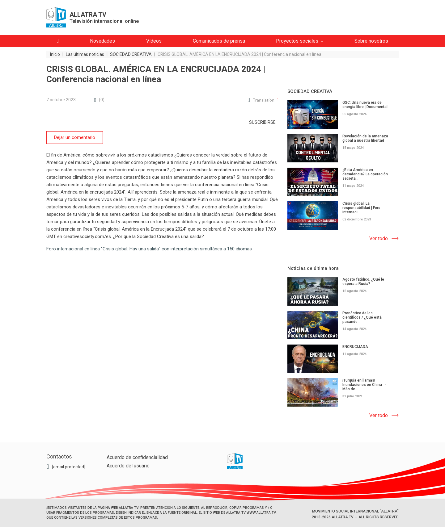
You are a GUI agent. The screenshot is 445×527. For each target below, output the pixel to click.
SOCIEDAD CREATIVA (309, 91)
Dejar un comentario (74, 137)
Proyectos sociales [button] (297, 41)
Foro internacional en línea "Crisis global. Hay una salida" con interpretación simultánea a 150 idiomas (149, 249)
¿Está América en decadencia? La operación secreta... (365, 174)
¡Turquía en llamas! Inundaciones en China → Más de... (364, 384)
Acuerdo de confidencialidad (137, 457)
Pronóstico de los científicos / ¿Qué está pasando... (362, 317)
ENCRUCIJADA (355, 347)
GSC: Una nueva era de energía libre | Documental (365, 104)
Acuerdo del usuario (128, 466)
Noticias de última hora (313, 268)
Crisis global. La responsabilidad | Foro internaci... (361, 207)
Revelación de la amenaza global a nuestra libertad (365, 138)
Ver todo (378, 238)
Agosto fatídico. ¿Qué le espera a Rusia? (363, 281)
